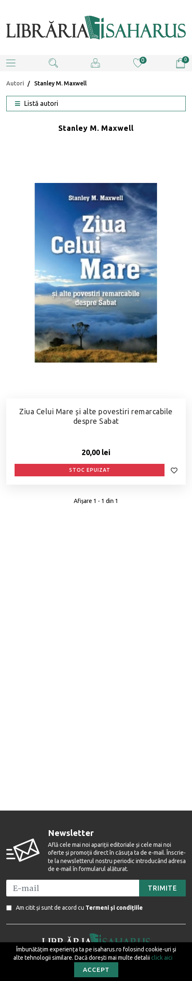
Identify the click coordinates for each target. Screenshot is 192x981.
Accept (96, 969)
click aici (161, 957)
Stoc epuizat (89, 470)
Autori (15, 83)
